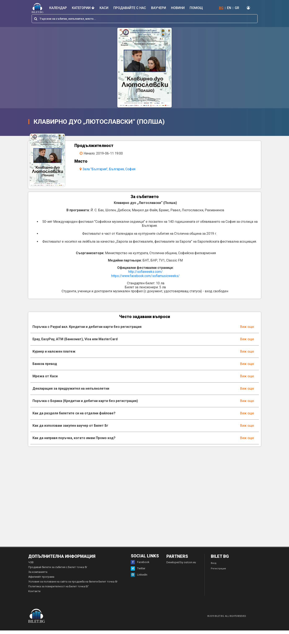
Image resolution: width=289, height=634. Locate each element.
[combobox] (145, 18)
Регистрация (218, 572)
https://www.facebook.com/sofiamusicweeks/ (145, 279)
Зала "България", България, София (111, 169)
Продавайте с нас (129, 8)
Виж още (247, 330)
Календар (58, 8)
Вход (213, 567)
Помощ (196, 8)
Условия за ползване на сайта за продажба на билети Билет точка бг (73, 585)
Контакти (34, 594)
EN (229, 8)
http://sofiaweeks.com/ (145, 275)
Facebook (140, 566)
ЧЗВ (31, 565)
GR (237, 8)
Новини (178, 8)
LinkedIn (139, 578)
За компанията (37, 575)
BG (221, 8)
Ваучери (158, 8)
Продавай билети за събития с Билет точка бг (57, 570)
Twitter (138, 572)
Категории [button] (83, 8)
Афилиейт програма (41, 580)
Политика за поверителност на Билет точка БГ (58, 590)
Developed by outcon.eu (181, 565)
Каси (104, 8)
